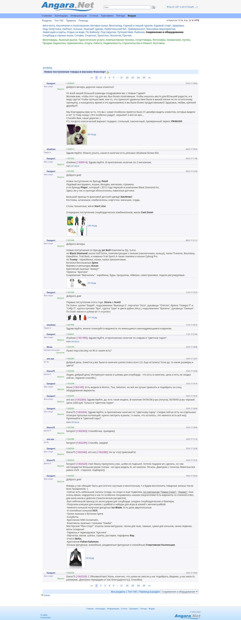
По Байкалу (92, 32)
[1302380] (102, 452)
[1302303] (81, 431)
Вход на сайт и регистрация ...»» (182, 6)
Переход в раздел (149, 591)
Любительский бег (115, 28)
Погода (120, 15)
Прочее (126, 35)
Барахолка (59, 43)
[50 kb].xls (75, 422)
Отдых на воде (76, 32)
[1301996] (81, 337)
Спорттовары (143, 39)
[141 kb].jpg (92, 317)
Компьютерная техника (120, 39)
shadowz (51, 149)
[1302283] (80, 399)
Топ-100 (58, 20)
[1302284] (81, 412)
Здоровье (178, 25)
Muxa (49, 347)
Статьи (94, 15)
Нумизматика (75, 43)
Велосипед (115, 25)
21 (121, 77)
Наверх (47, 595)
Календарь (61, 15)
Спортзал (90, 35)
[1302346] (81, 452)
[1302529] (81, 576)
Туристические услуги (91, 39)
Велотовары (50, 39)
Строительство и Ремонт (137, 43)
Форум (132, 15)
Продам (47, 43)
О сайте (44, 615)
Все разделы (118, 591)
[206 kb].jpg (92, 225)
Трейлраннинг (136, 28)
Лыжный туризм (93, 28)
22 (127, 77)
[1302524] (81, 463)
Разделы (47, 20)
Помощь (83, 20)
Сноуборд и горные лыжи (58, 35)
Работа (98, 43)
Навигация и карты (54, 32)
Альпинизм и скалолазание (72, 25)
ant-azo (50, 358)
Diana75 (51, 371)
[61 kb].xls (75, 166)
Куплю (186, 39)
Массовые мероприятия (160, 28)
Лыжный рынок (68, 39)
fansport (51, 83)
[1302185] (78, 387)
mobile (47, 67)
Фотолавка (159, 39)
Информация (79, 15)
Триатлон (103, 35)
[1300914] (81, 162)
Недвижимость (112, 43)
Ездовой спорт (162, 25)
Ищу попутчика (52, 28)
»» (149, 77)
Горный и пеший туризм (137, 25)
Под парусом (108, 32)
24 (138, 77)
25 (144, 77)
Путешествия (125, 32)
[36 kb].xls (75, 341)
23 (133, 77)
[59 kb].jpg (90, 558)
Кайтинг (67, 28)
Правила (71, 20)
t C (195, 20)
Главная (47, 15)
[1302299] (81, 442)
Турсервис (107, 15)
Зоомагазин (174, 39)
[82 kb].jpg (92, 134)
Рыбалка (139, 32)
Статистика (46, 617)
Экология (115, 35)
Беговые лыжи (99, 25)
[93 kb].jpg (92, 283)
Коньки (77, 28)
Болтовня (159, 43)
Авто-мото (49, 25)
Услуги (88, 43)
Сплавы (79, 35)
